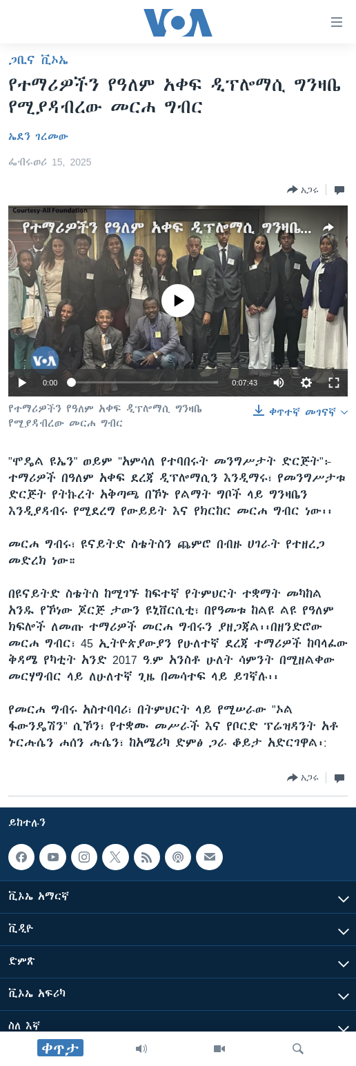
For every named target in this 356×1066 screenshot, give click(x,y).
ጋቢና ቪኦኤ (38, 60)
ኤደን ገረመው (38, 136)
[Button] (303, 189)
